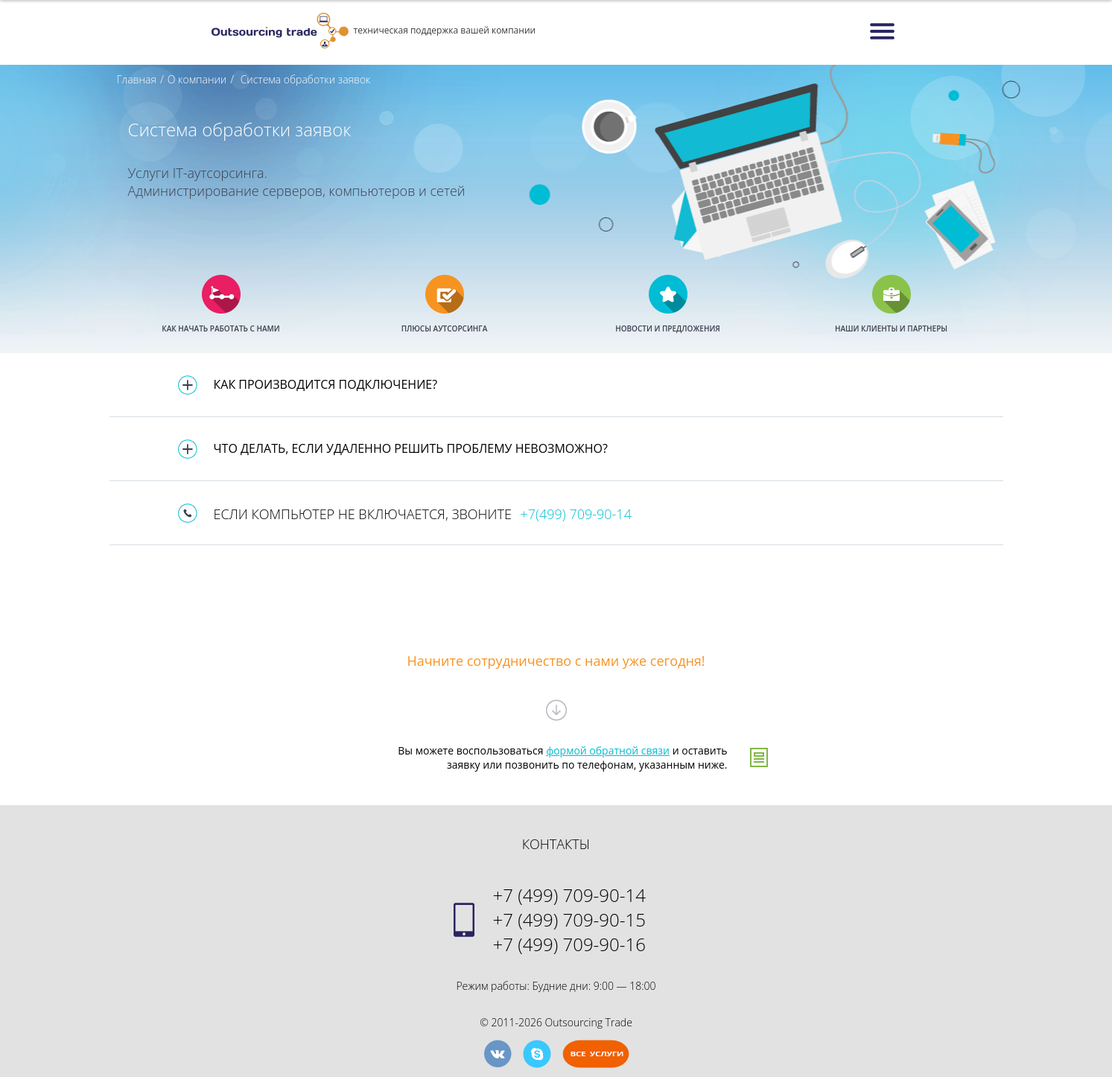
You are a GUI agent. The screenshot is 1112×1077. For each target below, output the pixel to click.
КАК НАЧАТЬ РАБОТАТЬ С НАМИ (220, 328)
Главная (136, 79)
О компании (197, 79)
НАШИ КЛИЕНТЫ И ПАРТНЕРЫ (891, 328)
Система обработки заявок (304, 79)
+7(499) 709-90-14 (576, 514)
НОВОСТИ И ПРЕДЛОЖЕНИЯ (667, 328)
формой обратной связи (608, 750)
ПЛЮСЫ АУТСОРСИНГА (444, 328)
